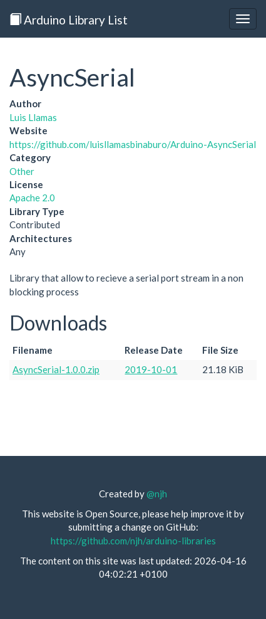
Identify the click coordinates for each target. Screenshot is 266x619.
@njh (156, 493)
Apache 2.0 (32, 197)
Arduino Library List (68, 20)
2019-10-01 (151, 369)
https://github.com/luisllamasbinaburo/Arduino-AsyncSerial (132, 144)
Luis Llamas (33, 117)
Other (21, 171)
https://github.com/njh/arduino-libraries (133, 540)
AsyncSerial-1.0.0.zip (56, 369)
